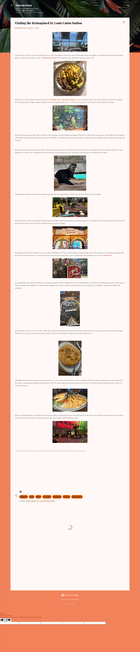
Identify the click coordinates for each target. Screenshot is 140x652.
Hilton (38, 497)
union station (77, 497)
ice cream (46, 497)
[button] (123, 22)
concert (54, 58)
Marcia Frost (24, 5)
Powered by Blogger (70, 595)
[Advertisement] (70, 469)
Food (31, 497)
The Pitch (18, 380)
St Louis (66, 497)
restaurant (57, 497)
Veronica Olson (75, 599)
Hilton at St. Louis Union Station (63, 100)
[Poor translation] (7, 620)
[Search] (128, 6)
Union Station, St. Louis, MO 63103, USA (40, 501)
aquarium (23, 497)
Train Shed (107, 255)
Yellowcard (47, 58)
